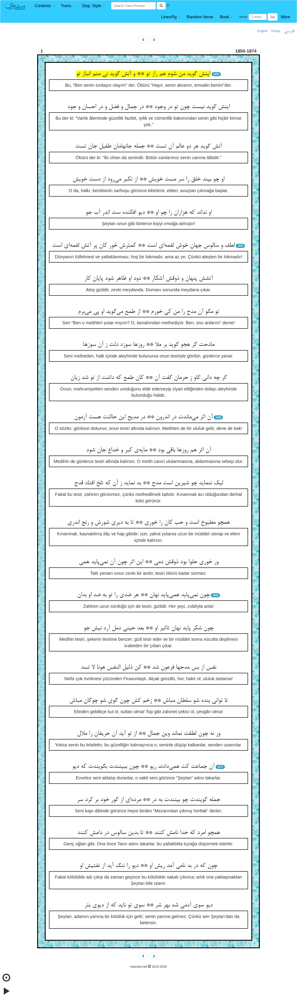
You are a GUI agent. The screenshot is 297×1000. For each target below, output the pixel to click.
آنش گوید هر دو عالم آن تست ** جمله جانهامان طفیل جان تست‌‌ (148, 146)
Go (273, 17)
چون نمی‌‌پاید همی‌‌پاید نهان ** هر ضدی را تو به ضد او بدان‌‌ (143, 595)
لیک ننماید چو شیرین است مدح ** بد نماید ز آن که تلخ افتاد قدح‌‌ (148, 483)
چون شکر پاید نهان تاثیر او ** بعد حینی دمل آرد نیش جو (148, 628)
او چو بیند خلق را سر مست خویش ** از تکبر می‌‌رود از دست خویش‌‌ (148, 179)
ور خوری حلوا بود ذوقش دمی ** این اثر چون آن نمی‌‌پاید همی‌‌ (148, 562)
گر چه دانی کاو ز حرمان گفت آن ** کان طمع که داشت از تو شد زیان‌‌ (148, 377)
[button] (44, 6)
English (262, 31)
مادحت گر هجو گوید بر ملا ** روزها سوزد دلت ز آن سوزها (148, 344)
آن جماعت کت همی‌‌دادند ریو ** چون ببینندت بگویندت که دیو (143, 766)
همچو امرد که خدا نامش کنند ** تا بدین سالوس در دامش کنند (148, 832)
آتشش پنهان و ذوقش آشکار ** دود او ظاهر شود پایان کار (148, 278)
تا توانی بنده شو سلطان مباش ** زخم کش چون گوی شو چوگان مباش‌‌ (148, 700)
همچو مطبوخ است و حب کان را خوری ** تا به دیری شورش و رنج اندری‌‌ (148, 522)
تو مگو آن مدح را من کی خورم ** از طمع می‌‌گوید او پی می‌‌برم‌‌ (148, 311)
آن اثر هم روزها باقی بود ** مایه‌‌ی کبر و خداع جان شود (148, 450)
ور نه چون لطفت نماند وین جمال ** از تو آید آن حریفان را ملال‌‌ (148, 733)
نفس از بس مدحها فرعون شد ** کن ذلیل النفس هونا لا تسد (148, 667)
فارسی (289, 31)
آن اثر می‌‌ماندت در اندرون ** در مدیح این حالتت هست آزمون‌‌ (143, 417)
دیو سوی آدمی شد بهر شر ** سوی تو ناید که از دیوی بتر (148, 905)
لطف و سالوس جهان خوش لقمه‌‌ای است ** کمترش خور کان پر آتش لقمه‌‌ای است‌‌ (143, 245)
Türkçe (276, 31)
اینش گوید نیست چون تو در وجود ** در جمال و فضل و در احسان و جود (148, 107)
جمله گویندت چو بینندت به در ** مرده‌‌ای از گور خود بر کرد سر (148, 799)
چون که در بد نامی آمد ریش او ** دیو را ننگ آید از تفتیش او (148, 865)
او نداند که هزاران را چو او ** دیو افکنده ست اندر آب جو (148, 212)
